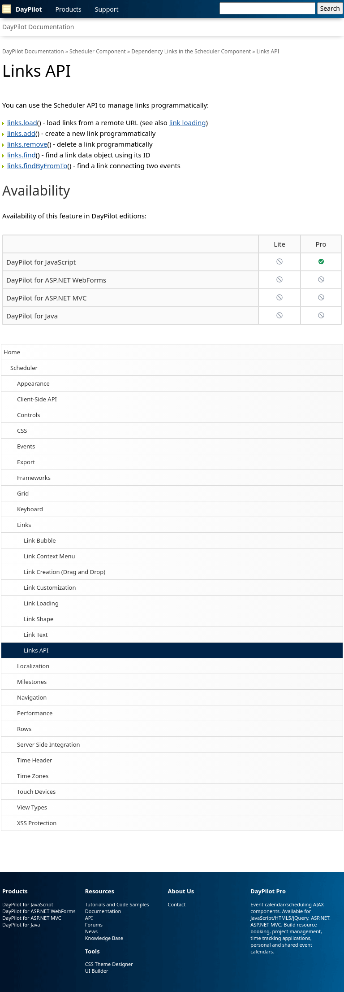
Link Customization (50, 587)
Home (12, 352)
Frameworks (34, 478)
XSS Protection (36, 823)
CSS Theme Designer (109, 964)
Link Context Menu (49, 556)
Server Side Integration (48, 744)
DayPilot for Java (32, 315)
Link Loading (41, 603)
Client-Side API (37, 399)
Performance (34, 713)
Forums (94, 924)
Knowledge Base (104, 938)
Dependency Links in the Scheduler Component (191, 51)
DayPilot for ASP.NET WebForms (56, 279)
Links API (36, 650)
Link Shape (38, 619)
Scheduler (24, 368)
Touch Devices (36, 792)
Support (107, 9)
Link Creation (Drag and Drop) (64, 572)
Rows (24, 729)
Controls (28, 415)
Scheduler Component (97, 51)
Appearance (33, 383)
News (91, 931)
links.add (21, 133)
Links (24, 525)
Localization (33, 666)
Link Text (35, 635)
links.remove (27, 143)
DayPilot (22, 8)
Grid (23, 493)
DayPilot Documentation (38, 26)
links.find (21, 154)
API (89, 917)
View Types (32, 807)
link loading (187, 122)
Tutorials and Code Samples (117, 904)
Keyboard (30, 509)
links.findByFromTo (37, 165)
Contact (177, 904)
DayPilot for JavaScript (41, 261)
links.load (22, 122)
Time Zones (32, 776)
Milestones (32, 682)
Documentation (103, 911)
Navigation (32, 697)
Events (26, 446)
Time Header (34, 760)
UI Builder (96, 970)
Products (69, 9)
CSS (22, 430)
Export (26, 462)
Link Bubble (40, 540)
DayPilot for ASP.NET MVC (46, 297)
